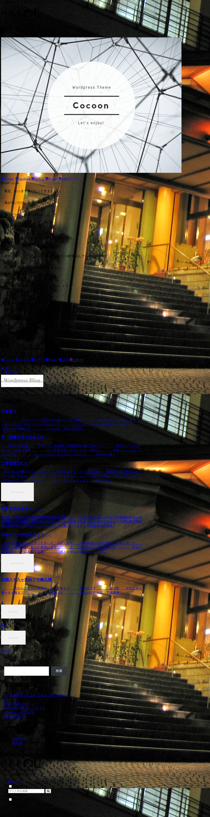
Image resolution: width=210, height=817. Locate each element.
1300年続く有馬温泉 (19, 712)
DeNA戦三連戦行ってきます (26, 708)
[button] (48, 791)
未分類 (17, 743)
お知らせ (18, 738)
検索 (7, 664)
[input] (26, 791)
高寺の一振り (14, 716)
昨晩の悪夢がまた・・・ (22, 704)
